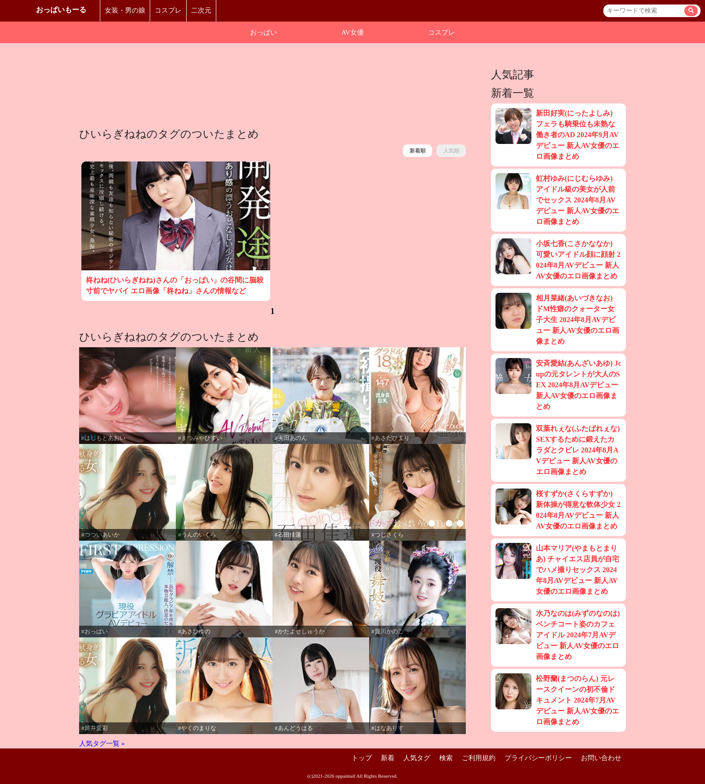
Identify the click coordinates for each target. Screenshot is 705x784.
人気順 (451, 151)
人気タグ (416, 758)
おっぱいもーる (61, 9)
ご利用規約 (478, 758)
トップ (362, 758)
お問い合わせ (601, 758)
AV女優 (352, 32)
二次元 (201, 10)
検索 (446, 758)
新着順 (418, 151)
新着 (387, 758)
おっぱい (263, 32)
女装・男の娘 (125, 10)
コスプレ (168, 10)
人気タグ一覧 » (102, 743)
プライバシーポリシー (538, 758)
